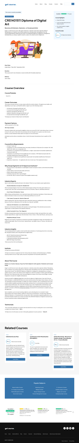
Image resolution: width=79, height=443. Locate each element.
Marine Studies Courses (17, 387)
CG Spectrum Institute (25, 287)
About (41, 4)
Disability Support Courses (61, 389)
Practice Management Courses (39, 393)
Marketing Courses (39, 387)
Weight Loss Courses (61, 391)
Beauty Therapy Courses (39, 391)
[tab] (39, 383)
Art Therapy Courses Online (17, 389)
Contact (56, 4)
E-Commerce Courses (61, 387)
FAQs (61, 4)
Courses (50, 4)
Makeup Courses (39, 389)
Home (36, 4)
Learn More (15, 359)
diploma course (18, 278)
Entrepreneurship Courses (61, 393)
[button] (8, 96)
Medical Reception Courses (17, 391)
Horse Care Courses (17, 393)
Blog (46, 4)
